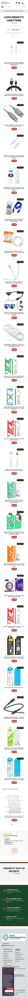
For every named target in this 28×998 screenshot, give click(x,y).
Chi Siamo (5, 956)
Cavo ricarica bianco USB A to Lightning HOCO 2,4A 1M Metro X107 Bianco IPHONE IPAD (14, 565)
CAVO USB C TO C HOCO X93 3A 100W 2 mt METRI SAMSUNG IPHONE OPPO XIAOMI (14, 748)
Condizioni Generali (7, 962)
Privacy (20, 974)
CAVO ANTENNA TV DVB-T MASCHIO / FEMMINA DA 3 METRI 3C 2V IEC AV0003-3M (14, 252)
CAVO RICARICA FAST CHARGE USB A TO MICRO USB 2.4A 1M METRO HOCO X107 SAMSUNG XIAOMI (14, 501)
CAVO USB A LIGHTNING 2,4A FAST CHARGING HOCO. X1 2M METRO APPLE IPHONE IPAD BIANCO (14, 157)
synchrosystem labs (20, 992)
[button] (12, 824)
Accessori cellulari (13, 11)
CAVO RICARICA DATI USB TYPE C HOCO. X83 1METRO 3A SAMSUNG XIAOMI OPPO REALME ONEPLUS (14, 408)
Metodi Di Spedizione (8, 960)
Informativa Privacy (7, 965)
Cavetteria (20, 11)
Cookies (5, 963)
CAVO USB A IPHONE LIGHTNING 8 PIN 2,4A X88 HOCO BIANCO (14, 439)
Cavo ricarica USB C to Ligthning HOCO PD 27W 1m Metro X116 (14, 596)
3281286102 (6, 943)
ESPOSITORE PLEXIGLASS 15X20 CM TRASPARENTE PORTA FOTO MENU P (14, 817)
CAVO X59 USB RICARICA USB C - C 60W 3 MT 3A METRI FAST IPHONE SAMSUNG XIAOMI (14, 718)
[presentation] (13, 850)
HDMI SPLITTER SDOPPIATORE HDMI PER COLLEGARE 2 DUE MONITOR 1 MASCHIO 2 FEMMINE (14, 313)
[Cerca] (14, 7)
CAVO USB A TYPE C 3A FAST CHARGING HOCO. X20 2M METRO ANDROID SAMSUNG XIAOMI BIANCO (14, 188)
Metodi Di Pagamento (8, 951)
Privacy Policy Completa (8, 987)
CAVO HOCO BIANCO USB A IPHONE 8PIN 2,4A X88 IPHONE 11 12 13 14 (14, 627)
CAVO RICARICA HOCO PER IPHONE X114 (14, 687)
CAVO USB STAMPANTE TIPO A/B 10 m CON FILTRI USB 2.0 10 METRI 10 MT (14, 125)
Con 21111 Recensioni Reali (10, 835)
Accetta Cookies (10, 988)
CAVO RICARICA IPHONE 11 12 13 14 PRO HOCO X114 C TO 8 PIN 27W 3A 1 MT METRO (14, 779)
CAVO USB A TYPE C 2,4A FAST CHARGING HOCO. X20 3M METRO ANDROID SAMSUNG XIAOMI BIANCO (14, 63)
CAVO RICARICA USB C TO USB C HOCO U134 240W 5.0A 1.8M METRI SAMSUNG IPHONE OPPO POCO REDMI (14, 533)
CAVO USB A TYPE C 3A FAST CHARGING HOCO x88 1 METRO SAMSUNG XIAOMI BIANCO (14, 377)
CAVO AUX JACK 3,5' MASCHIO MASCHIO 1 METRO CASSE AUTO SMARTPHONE (14, 282)
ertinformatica (21, 990)
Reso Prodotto (6, 958)
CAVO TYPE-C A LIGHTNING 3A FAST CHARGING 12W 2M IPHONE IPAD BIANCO (14, 470)
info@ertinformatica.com (9, 945)
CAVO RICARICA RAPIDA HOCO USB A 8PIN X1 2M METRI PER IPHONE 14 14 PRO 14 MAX (14, 657)
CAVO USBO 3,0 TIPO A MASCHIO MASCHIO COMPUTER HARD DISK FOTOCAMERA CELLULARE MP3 (14, 220)
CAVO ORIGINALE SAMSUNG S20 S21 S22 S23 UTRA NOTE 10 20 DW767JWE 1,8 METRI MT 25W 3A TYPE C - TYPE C (14, 345)
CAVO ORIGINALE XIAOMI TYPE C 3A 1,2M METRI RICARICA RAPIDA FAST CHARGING (14, 95)
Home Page (5, 11)
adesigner (16, 994)
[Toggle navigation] (2, 7)
